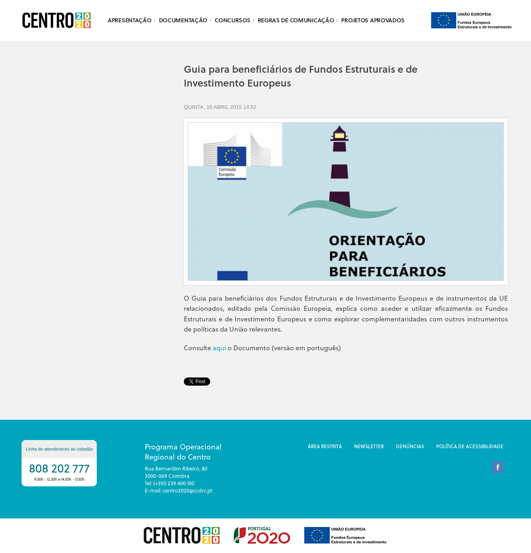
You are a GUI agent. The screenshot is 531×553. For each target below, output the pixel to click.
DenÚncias (410, 446)
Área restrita (325, 446)
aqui (219, 347)
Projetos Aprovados (372, 20)
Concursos (232, 20)
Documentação (183, 20)
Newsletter (369, 446)
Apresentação (130, 20)
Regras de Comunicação (296, 20)
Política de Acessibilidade (469, 446)
